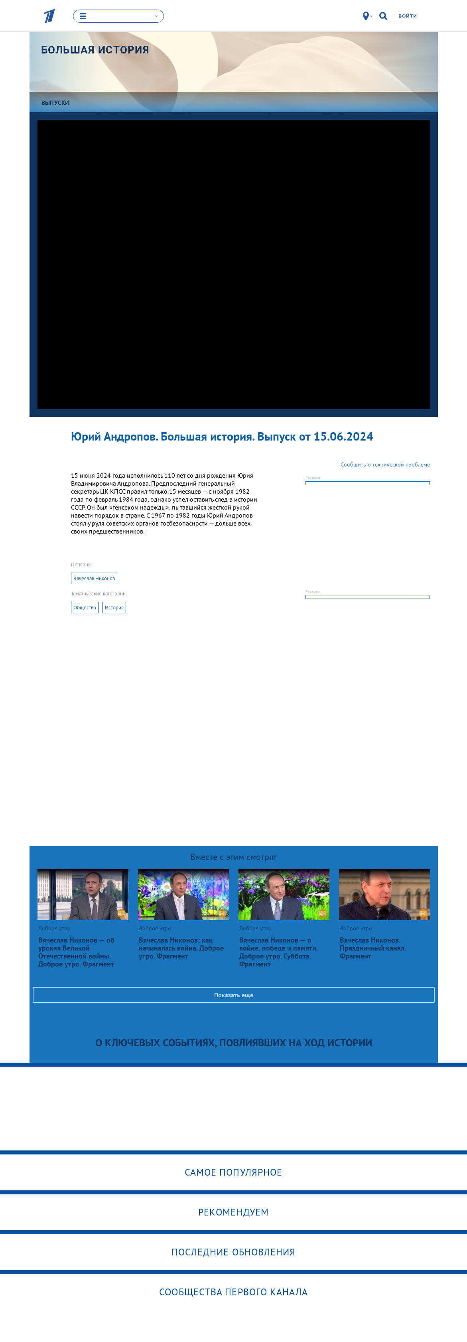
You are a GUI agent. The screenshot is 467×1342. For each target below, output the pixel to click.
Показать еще (233, 995)
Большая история (95, 50)
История (114, 607)
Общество (84, 607)
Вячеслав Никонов (94, 578)
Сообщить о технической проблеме (385, 464)
